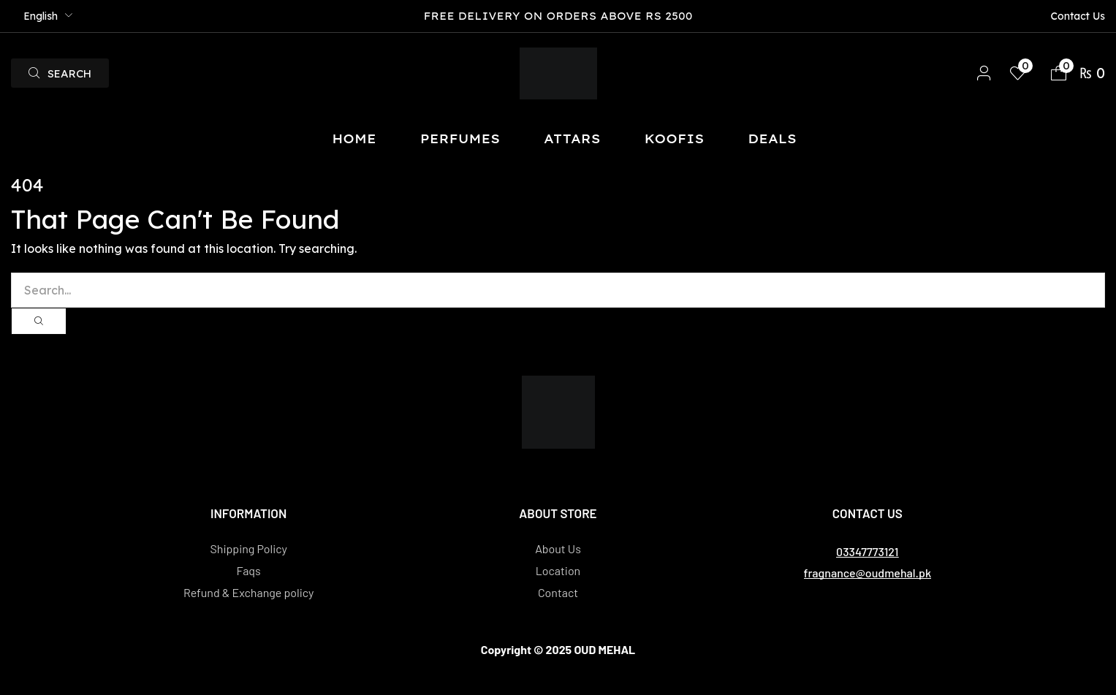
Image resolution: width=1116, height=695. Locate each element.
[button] (60, 73)
